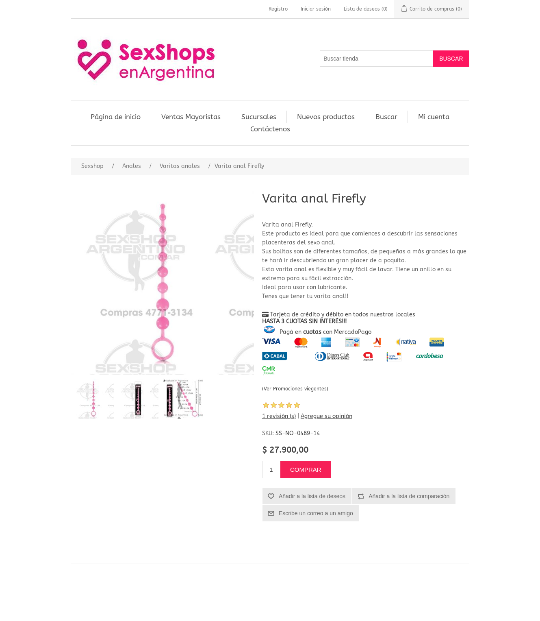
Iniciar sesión (316, 9)
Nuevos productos (326, 117)
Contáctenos (270, 129)
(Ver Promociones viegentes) (295, 389)
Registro (278, 9)
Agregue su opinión (326, 416)
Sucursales (258, 117)
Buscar (386, 117)
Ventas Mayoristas (191, 117)
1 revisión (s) (279, 416)
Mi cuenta (433, 117)
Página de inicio (116, 117)
